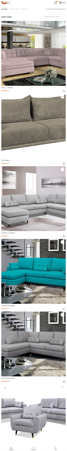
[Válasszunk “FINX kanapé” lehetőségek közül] (64, 163)
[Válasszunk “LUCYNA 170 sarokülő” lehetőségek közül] (64, 381)
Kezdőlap (4, 9)
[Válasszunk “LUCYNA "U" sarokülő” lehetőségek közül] (64, 236)
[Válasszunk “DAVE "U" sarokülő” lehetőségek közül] (64, 91)
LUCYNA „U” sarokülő (8, 233)
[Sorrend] (54, 17)
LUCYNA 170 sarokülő (8, 378)
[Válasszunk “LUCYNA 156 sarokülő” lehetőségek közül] (64, 309)
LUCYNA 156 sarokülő (8, 305)
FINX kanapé (5, 160)
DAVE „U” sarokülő (7, 87)
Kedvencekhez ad (62, 24)
